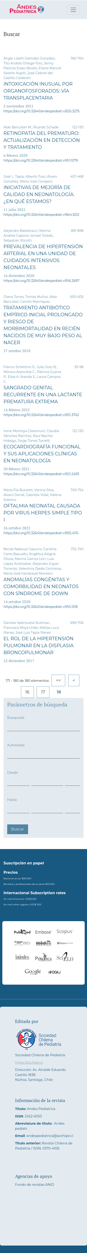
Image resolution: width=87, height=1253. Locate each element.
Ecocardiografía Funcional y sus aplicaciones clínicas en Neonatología (42, 453)
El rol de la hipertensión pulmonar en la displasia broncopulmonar (38, 645)
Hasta (12, 800)
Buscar (17, 829)
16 (27, 692)
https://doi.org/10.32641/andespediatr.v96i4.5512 (41, 215)
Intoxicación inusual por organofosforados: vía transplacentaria (38, 91)
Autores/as (16, 745)
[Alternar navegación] (73, 9)
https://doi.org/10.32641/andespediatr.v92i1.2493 (41, 474)
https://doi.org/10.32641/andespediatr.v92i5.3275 (41, 111)
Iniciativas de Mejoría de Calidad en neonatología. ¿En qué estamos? (39, 194)
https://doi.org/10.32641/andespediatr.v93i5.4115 (40, 533)
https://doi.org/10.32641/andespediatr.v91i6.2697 (41, 281)
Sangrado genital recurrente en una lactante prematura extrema (42, 394)
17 (43, 692)
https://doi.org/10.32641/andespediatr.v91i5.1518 (40, 607)
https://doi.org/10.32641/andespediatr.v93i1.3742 (41, 415)
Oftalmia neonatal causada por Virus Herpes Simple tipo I (42, 513)
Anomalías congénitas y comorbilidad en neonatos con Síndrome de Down (40, 586)
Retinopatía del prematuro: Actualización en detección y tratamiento (41, 140)
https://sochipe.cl (29, 1062)
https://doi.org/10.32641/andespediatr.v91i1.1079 (40, 160)
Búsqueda (15, 718)
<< (58, 680)
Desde (12, 772)
